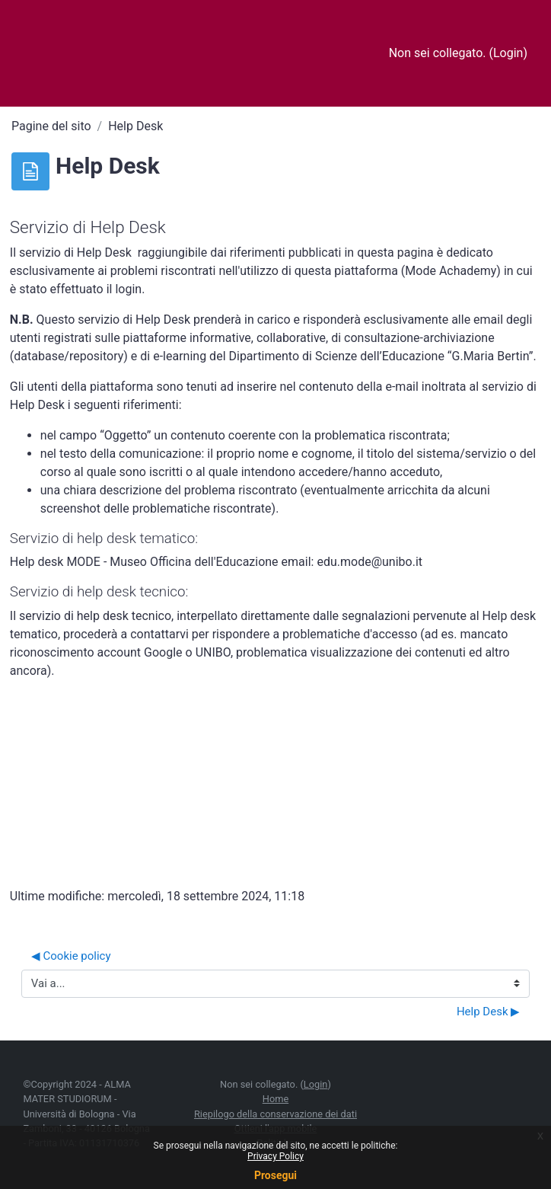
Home (275, 1098)
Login (508, 53)
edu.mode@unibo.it (369, 562)
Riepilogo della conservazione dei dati (275, 1114)
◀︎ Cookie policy (71, 956)
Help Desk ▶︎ (488, 1011)
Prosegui (275, 1175)
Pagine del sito (51, 126)
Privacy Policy (275, 1156)
